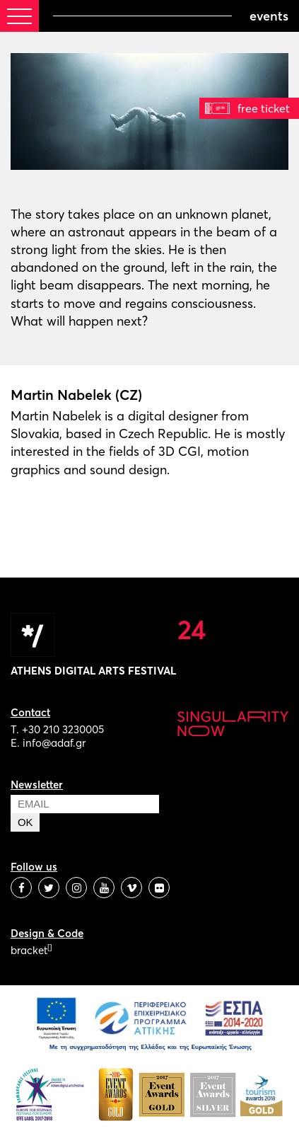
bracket (31, 950)
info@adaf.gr (54, 743)
